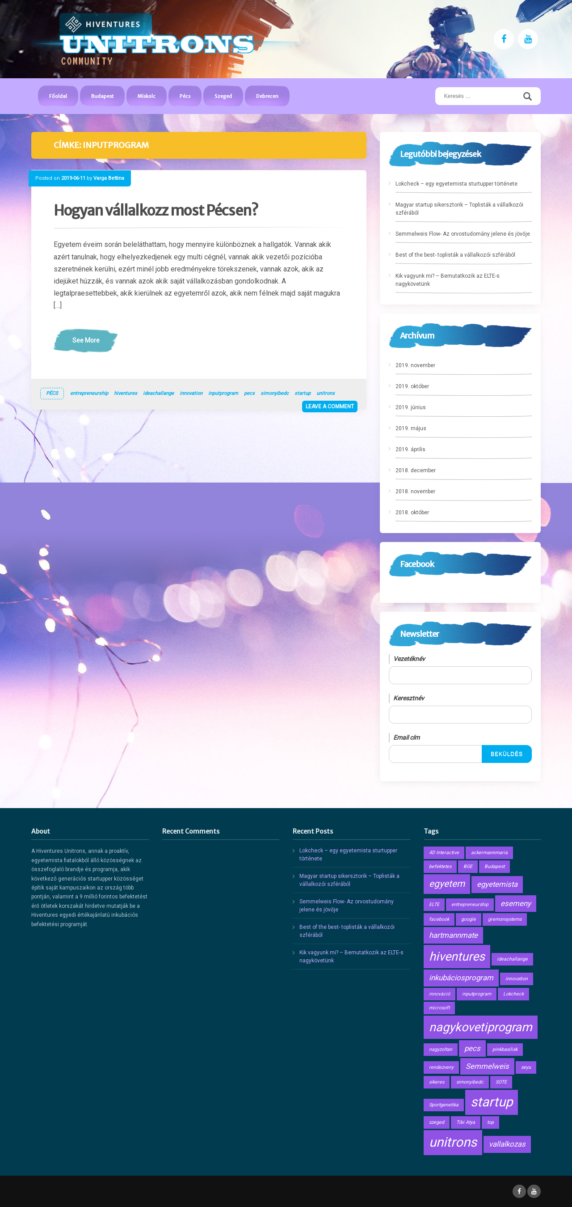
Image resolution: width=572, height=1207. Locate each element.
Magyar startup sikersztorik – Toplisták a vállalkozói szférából (459, 209)
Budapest (102, 96)
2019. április (410, 449)
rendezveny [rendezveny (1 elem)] (441, 1067)
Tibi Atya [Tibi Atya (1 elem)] (465, 1122)
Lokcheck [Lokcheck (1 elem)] (513, 994)
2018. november (415, 491)
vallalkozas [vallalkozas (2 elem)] (507, 1143)
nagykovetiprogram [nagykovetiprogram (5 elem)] (480, 1027)
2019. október (412, 386)
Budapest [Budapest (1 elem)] (494, 866)
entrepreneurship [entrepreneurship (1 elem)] (469, 904)
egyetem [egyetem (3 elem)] (447, 883)
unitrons (325, 393)
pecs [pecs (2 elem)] (472, 1048)
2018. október (412, 512)
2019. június (410, 407)
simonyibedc (275, 393)
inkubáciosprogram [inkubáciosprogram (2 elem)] (461, 977)
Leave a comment (330, 406)
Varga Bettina (108, 178)
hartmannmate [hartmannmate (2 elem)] (453, 935)
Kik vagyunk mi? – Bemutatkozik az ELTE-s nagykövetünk (447, 280)
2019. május (410, 428)
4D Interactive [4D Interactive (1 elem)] (444, 852)
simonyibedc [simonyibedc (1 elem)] (470, 1082)
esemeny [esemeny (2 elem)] (515, 903)
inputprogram (223, 393)
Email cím (406, 737)
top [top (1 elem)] (490, 1122)
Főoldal (58, 96)
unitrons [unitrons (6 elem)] (453, 1142)
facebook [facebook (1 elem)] (439, 919)
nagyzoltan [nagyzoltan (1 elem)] (440, 1049)
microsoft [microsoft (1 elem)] (439, 1008)
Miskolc (147, 96)
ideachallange (158, 393)
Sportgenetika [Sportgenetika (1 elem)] (443, 1105)
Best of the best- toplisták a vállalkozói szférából (455, 255)
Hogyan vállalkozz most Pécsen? (156, 211)
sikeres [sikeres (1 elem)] (436, 1082)
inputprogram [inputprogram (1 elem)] (476, 994)
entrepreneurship (89, 393)
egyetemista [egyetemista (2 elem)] (497, 884)
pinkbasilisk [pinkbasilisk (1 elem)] (504, 1049)
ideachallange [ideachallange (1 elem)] (512, 959)
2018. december (415, 470)
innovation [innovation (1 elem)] (516, 979)
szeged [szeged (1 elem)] (436, 1122)
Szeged (223, 96)
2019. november (415, 365)
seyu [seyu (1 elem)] (526, 1067)
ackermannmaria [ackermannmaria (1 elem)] (489, 852)
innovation (191, 393)
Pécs (185, 96)
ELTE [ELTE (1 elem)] (434, 904)
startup (302, 393)
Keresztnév (408, 698)
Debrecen (267, 96)
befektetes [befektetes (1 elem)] (440, 866)
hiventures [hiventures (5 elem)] (457, 956)
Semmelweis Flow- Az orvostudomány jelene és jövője (462, 234)
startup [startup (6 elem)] (492, 1102)
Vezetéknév (409, 658)
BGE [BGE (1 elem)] (467, 866)
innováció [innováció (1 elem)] (439, 994)
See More (86, 340)
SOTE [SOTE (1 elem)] (501, 1082)
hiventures (125, 393)
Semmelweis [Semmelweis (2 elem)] (487, 1066)
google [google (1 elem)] (468, 919)
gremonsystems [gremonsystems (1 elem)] (505, 919)
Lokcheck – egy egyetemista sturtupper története (456, 184)
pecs (249, 393)
